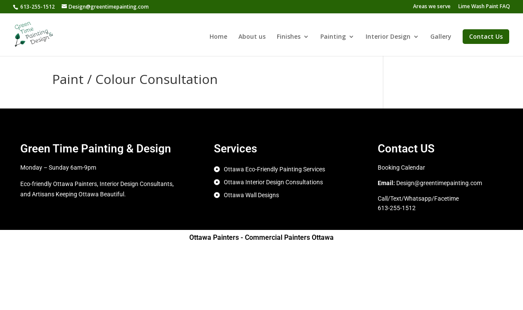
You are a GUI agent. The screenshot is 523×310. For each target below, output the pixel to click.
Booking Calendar (401, 167)
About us (252, 37)
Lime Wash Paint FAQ (484, 7)
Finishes (289, 37)
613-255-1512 (37, 6)
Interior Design (388, 37)
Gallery (440, 37)
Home (218, 37)
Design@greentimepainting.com (439, 183)
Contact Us (486, 36)
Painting (333, 37)
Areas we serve (432, 7)
